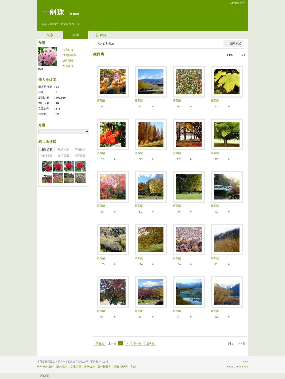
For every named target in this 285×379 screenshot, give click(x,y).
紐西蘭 (98, 54)
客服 (133, 366)
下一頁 (137, 343)
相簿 (75, 35)
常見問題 (75, 366)
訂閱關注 (68, 60)
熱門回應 (63, 155)
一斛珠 (52, 11)
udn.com (243, 366)
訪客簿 (101, 35)
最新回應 (63, 149)
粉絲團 (44, 375)
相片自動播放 (106, 43)
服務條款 (89, 366)
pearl (41, 68)
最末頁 (150, 343)
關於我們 (61, 366)
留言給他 (68, 66)
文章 (50, 35)
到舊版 (74, 14)
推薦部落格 (69, 55)
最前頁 (100, 343)
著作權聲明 (104, 366)
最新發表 (46, 149)
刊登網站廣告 (45, 366)
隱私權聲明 (121, 366)
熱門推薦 (80, 155)
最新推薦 (80, 149)
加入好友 (68, 49)
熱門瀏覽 (46, 155)
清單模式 (235, 43)
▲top (245, 361)
